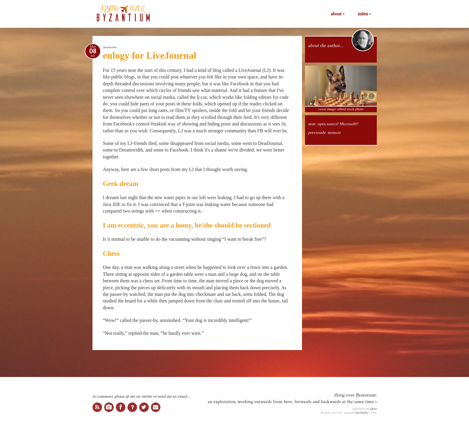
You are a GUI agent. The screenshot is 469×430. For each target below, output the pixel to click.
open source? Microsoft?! (338, 124)
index (363, 14)
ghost (373, 409)
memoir (334, 132)
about (336, 14)
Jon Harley (362, 412)
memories (109, 47)
